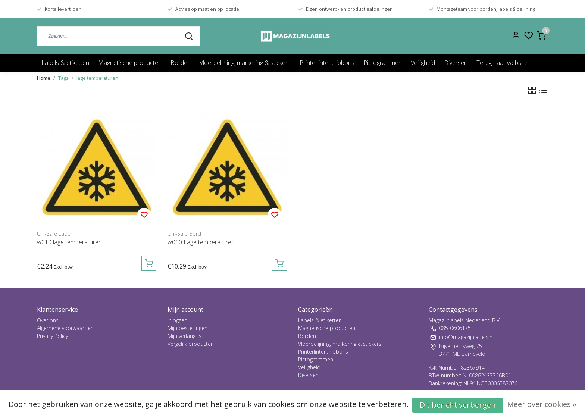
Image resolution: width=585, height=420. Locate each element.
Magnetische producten (130, 63)
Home (43, 78)
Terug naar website (502, 63)
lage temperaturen (97, 78)
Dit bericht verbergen (458, 405)
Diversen (455, 63)
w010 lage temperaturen (69, 242)
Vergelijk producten (191, 343)
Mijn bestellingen (187, 328)
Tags (63, 78)
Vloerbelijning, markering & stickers (245, 63)
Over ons (48, 320)
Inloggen (177, 320)
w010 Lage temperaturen (201, 242)
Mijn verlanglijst (185, 335)
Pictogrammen (382, 63)
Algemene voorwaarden (65, 328)
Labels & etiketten (65, 63)
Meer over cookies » (541, 404)
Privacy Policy (52, 335)
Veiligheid (423, 63)
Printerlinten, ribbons (327, 63)
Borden (181, 63)
